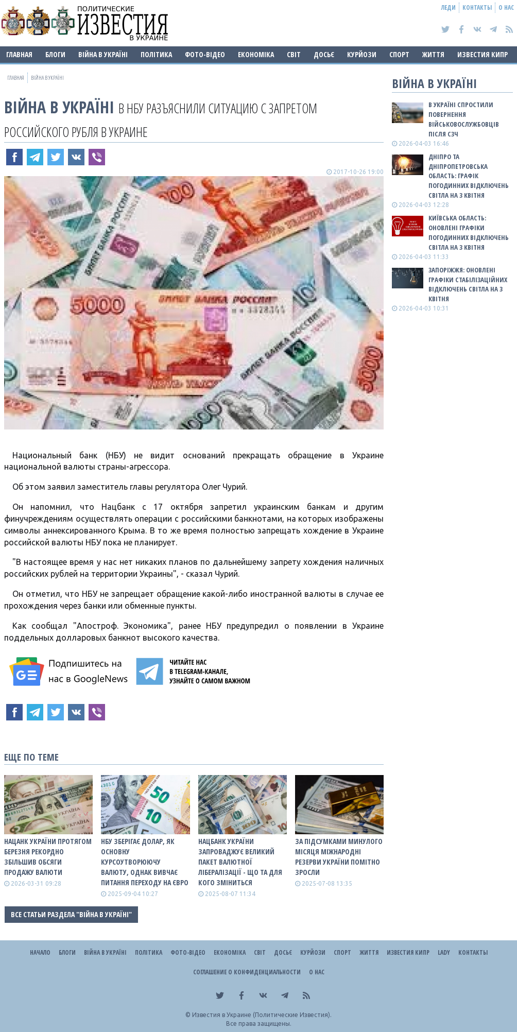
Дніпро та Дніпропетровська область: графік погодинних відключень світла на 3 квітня (468, 176)
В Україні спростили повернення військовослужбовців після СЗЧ (463, 119)
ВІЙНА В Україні (103, 54)
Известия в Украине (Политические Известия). (262, 1014)
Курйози (361, 54)
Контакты (477, 7)
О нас (506, 7)
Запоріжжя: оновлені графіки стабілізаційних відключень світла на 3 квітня (467, 284)
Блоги (55, 54)
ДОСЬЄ (324, 54)
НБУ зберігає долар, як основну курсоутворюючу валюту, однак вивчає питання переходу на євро (144, 861)
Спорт (399, 54)
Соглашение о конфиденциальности (247, 972)
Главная (19, 54)
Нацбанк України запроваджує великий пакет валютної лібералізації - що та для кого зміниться (240, 861)
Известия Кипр (482, 54)
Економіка (256, 54)
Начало (40, 952)
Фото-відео (205, 54)
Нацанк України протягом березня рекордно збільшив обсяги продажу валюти (48, 856)
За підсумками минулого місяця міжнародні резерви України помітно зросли (339, 856)
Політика (156, 54)
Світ (294, 54)
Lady (444, 952)
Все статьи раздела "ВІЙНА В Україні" (71, 914)
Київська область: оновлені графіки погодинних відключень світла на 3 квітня (468, 232)
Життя (433, 54)
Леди (448, 7)
